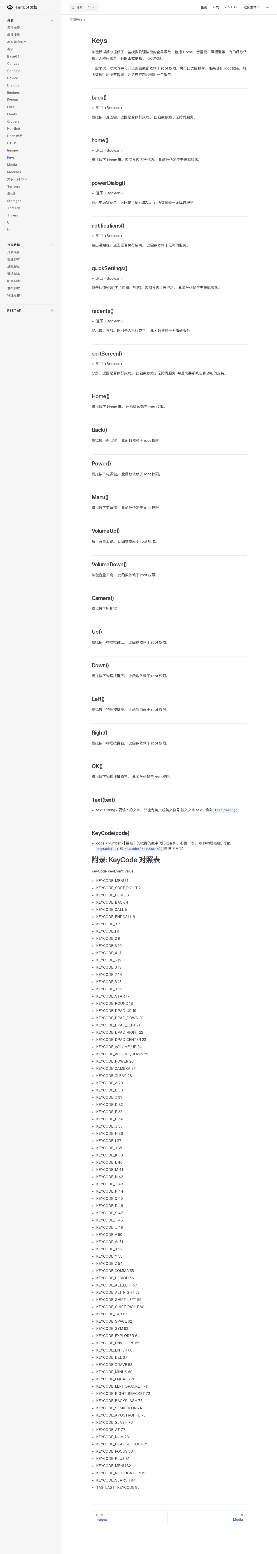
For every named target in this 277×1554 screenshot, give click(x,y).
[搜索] (84, 7)
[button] (30, 20)
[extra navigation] (267, 7)
